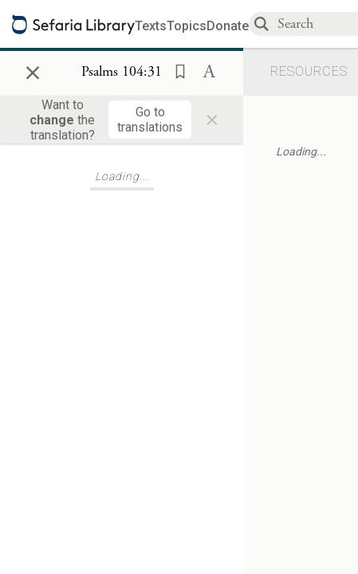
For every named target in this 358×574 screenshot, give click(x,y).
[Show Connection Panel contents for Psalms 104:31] (121, 72)
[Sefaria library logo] (73, 24)
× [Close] (32, 70)
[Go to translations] (149, 119)
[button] (175, 70)
